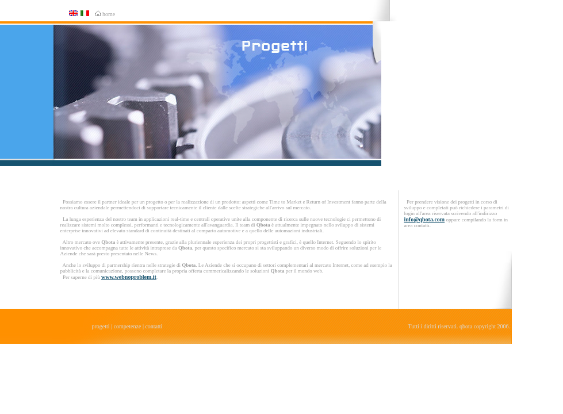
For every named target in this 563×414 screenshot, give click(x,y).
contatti (153, 326)
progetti (101, 326)
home (108, 14)
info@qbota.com (424, 219)
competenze (127, 326)
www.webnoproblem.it (128, 277)
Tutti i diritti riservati (432, 326)
